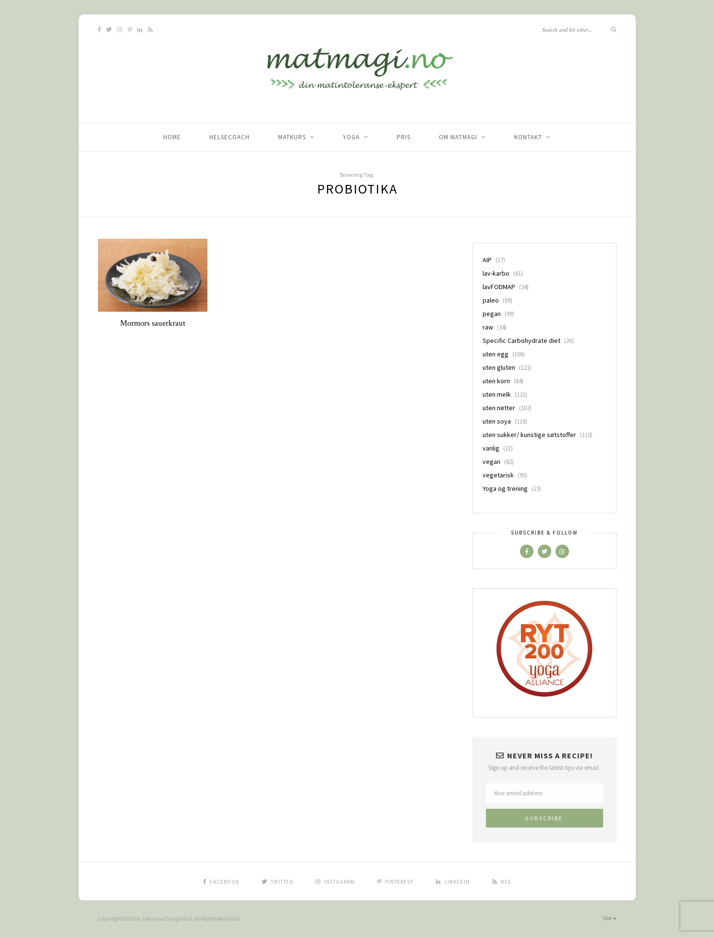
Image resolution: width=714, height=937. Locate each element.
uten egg (495, 354)
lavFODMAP (499, 286)
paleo (491, 300)
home (172, 137)
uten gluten (499, 367)
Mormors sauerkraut (152, 323)
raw (488, 327)
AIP (487, 260)
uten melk (497, 394)
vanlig (491, 448)
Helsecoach (229, 137)
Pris (404, 137)
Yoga (351, 137)
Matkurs (292, 137)
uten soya (497, 421)
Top (610, 918)
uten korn (496, 381)
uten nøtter (499, 407)
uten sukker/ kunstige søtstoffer (529, 434)
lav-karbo (496, 273)
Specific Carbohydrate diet (521, 340)
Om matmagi (458, 137)
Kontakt (528, 137)
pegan (492, 313)
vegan (491, 461)
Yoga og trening (505, 488)
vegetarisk (498, 475)
